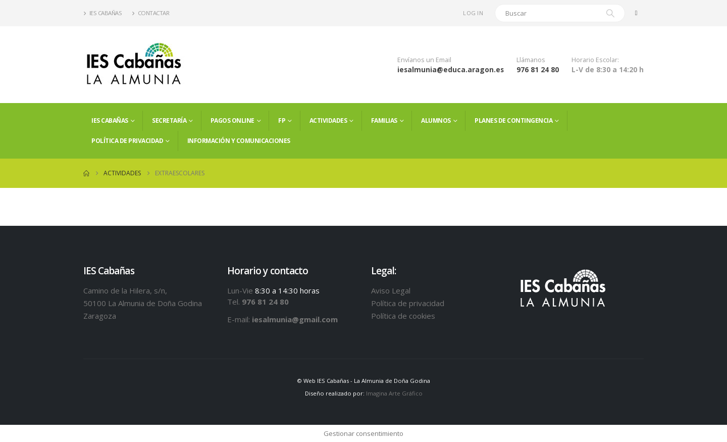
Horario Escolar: (595, 60)
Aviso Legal (390, 290)
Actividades (328, 120)
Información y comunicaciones (238, 140)
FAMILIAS (384, 120)
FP (281, 120)
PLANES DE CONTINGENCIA (513, 120)
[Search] (610, 13)
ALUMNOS (436, 120)
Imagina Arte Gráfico (394, 393)
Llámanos (530, 60)
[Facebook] (636, 13)
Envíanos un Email (424, 60)
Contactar (150, 13)
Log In (473, 13)
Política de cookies (403, 316)
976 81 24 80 (537, 69)
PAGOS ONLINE (232, 120)
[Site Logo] (133, 64)
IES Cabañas (102, 13)
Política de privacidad (127, 140)
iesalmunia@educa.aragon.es (450, 69)
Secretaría (169, 120)
